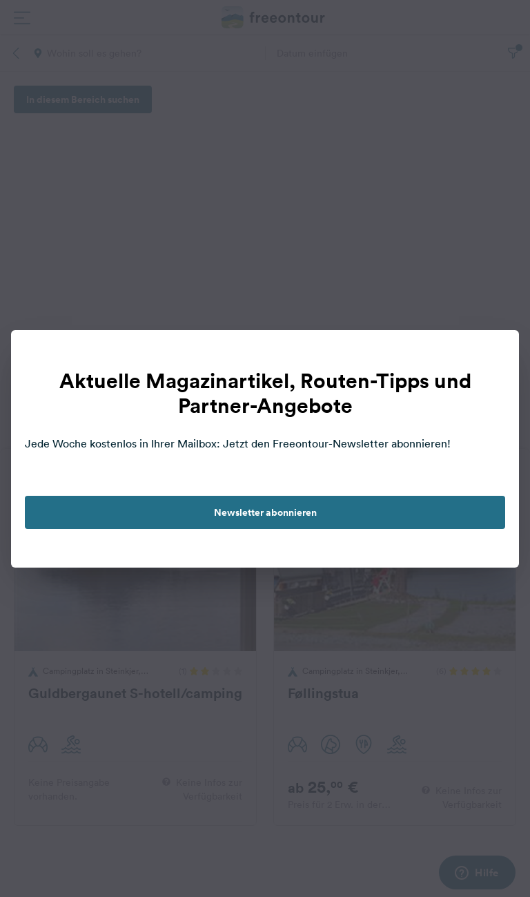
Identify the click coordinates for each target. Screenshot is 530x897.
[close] (494, 355)
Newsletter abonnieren (265, 512)
